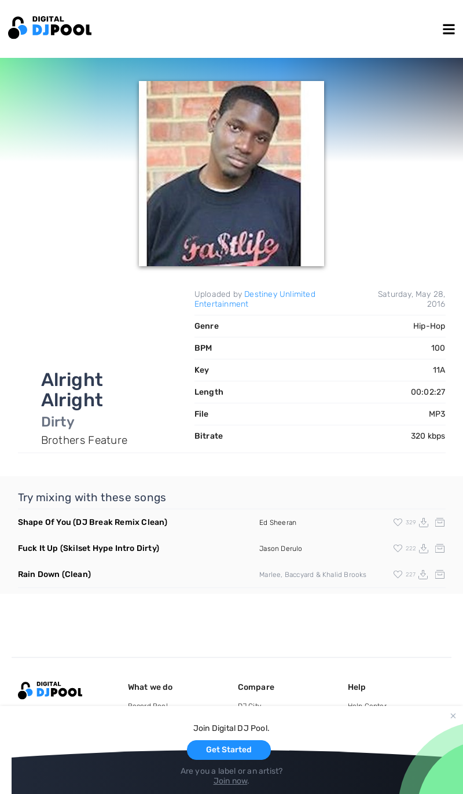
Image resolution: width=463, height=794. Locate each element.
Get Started (229, 750)
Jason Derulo (280, 549)
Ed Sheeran (277, 523)
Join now (231, 781)
